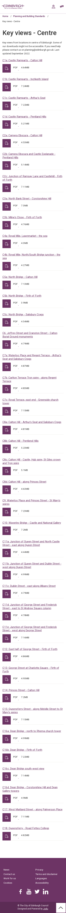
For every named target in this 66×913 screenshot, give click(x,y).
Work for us (10, 878)
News (6, 869)
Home (5, 16)
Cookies (8, 882)
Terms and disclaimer (46, 874)
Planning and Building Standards (29, 16)
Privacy (39, 869)
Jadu (45, 909)
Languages (41, 878)
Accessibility (42, 882)
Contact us (9, 874)
